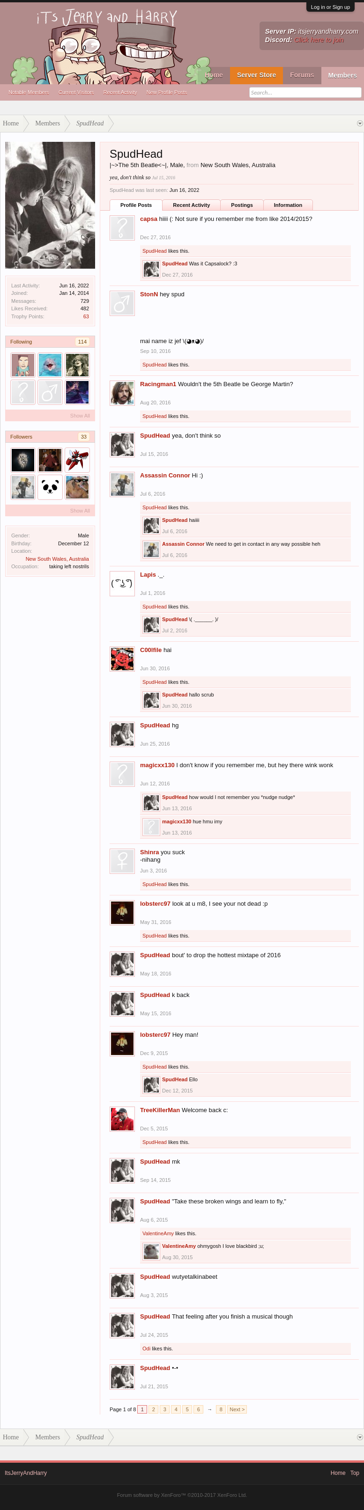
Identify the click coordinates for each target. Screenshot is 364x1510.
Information (288, 205)
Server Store (256, 75)
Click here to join (319, 40)
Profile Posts (136, 205)
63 (86, 316)
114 (82, 342)
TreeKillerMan (160, 1110)
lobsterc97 (155, 903)
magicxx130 (157, 765)
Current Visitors (76, 92)
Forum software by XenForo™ (182, 1495)
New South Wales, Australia (57, 559)
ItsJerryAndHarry (26, 1473)
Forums (302, 75)
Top (354, 1473)
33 (84, 437)
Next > (237, 1409)
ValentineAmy (158, 1233)
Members (342, 75)
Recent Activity (120, 92)
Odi (146, 1348)
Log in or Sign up (330, 7)
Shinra (149, 852)
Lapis (148, 574)
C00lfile (151, 649)
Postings (242, 205)
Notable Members (28, 92)
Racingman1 (158, 384)
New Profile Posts (167, 92)
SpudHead (154, 251)
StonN (149, 294)
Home (214, 75)
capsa (148, 218)
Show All (80, 415)
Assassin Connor (165, 475)
